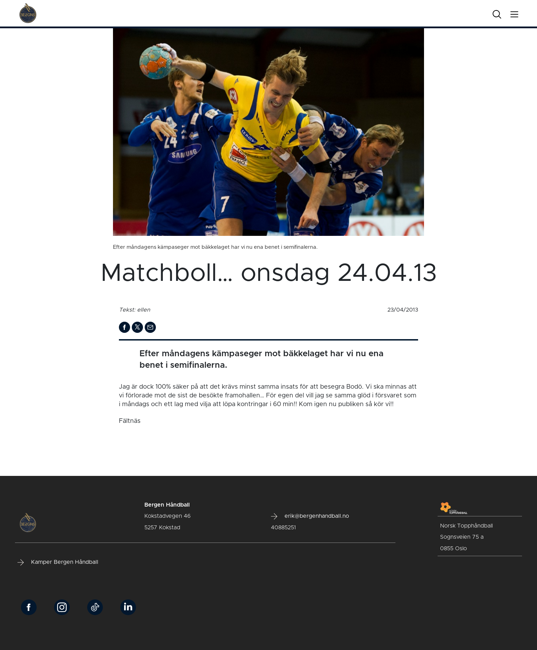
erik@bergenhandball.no (310, 516)
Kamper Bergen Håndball (57, 562)
